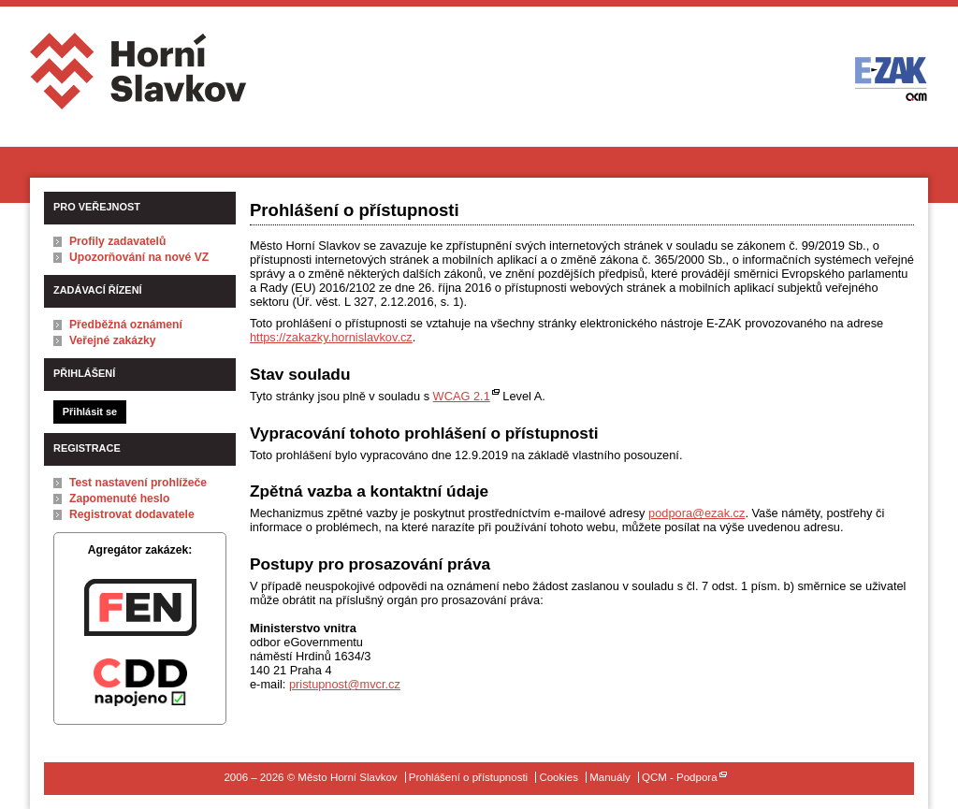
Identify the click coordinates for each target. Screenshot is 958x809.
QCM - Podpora (680, 777)
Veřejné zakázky (112, 340)
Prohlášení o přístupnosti (468, 777)
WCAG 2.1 (461, 396)
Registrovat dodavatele (132, 514)
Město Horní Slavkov (140, 78)
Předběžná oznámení (125, 324)
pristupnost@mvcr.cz (344, 684)
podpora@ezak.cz (696, 513)
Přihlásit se (90, 411)
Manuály (610, 777)
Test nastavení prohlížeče (138, 482)
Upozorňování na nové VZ (139, 257)
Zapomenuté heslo (119, 498)
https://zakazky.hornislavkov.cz (331, 337)
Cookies (558, 777)
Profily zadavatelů (117, 241)
